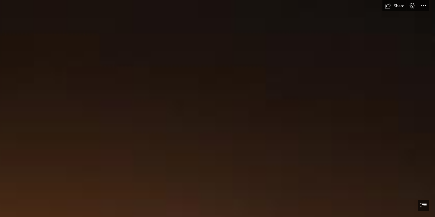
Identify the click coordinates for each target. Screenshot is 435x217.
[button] (394, 5)
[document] (217, 108)
